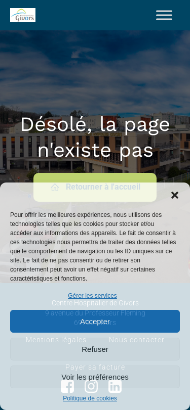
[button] (175, 195)
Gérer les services (92, 295)
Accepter (95, 321)
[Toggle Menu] (164, 15)
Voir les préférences (95, 377)
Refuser (95, 349)
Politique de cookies (90, 398)
